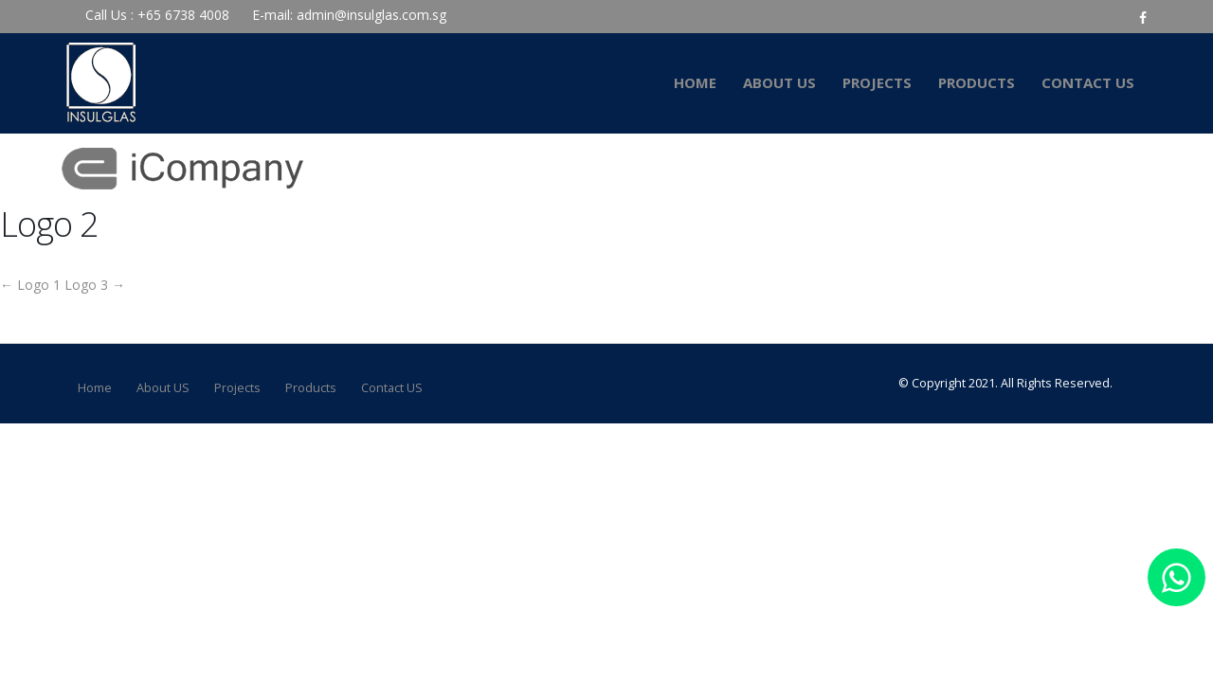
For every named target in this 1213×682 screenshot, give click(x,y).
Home (695, 82)
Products (976, 82)
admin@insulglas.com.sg (371, 15)
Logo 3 (94, 285)
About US (779, 82)
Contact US (1087, 82)
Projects (877, 82)
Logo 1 (30, 285)
